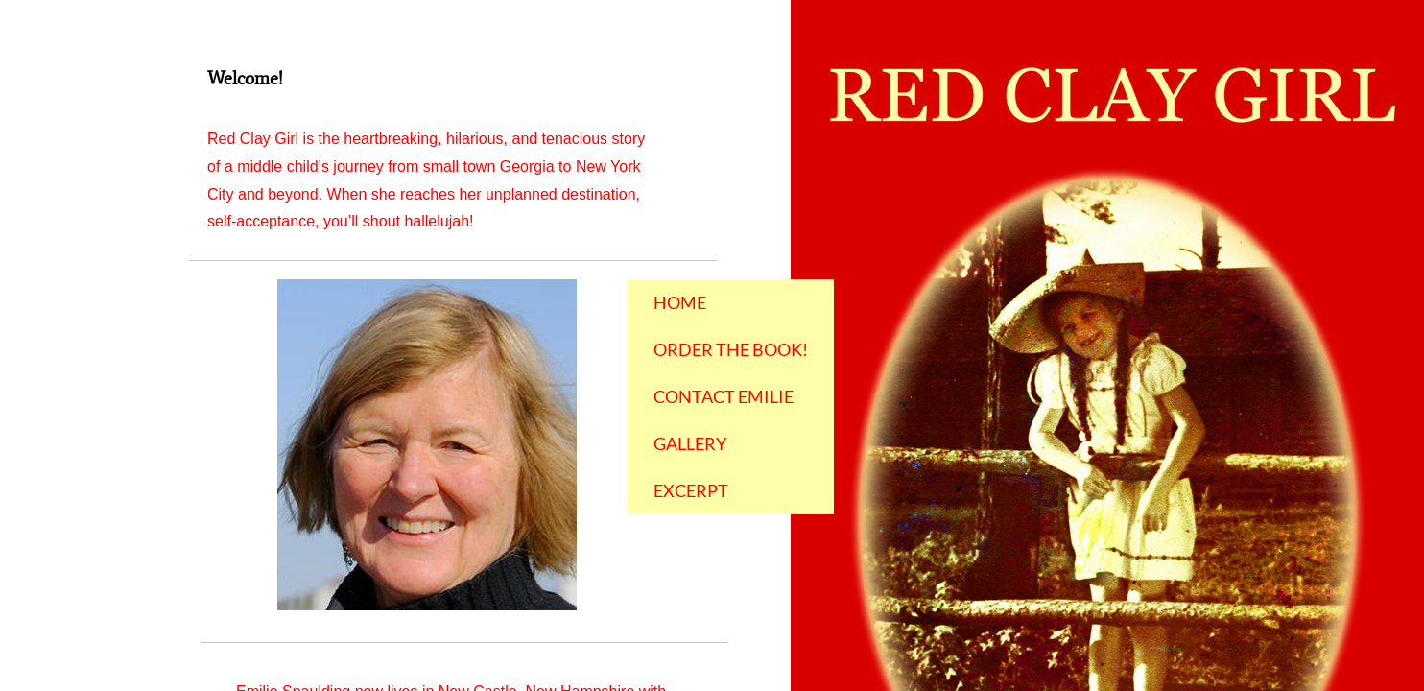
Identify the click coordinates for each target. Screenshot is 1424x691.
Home (679, 302)
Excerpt (690, 490)
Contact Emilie (723, 396)
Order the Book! (730, 349)
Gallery (689, 443)
